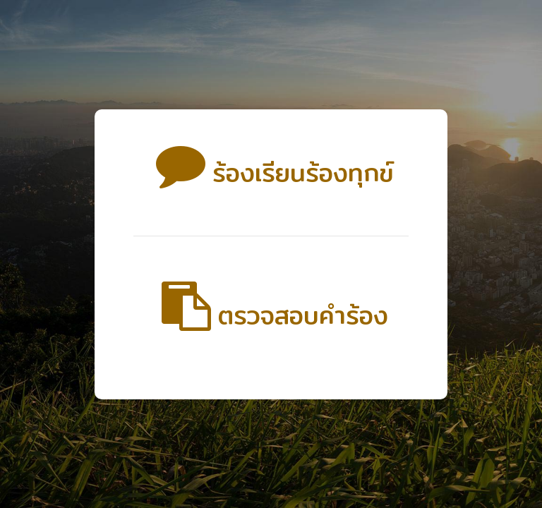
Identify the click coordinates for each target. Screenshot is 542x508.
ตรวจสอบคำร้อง (271, 315)
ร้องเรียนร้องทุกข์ (271, 172)
